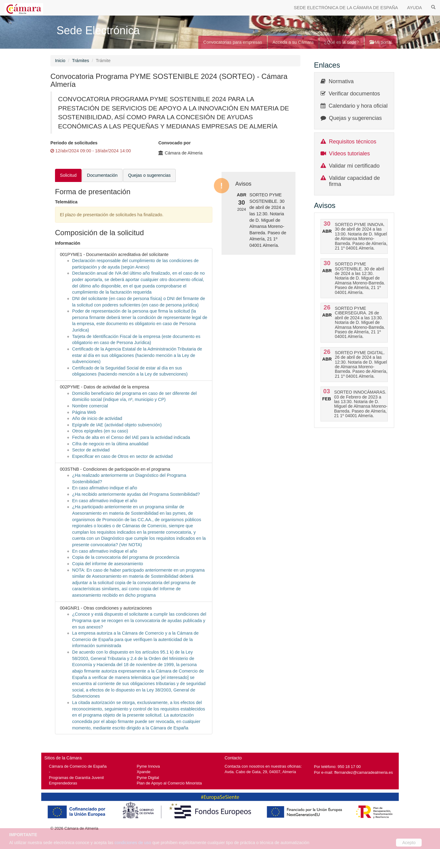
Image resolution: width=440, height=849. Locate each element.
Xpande (144, 771)
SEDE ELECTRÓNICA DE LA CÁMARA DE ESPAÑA (346, 7)
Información (67, 243)
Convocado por (174, 142)
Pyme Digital (148, 777)
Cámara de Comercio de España (78, 766)
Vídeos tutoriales (349, 153)
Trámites (80, 60)
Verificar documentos (354, 94)
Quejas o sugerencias (149, 175)
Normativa (341, 81)
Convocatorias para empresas (232, 42)
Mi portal (380, 42)
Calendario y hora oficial (358, 106)
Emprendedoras (63, 783)
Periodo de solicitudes (73, 142)
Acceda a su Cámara (293, 42)
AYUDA (414, 7)
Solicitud (68, 175)
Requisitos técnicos (352, 142)
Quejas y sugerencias (355, 118)
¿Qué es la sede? (341, 42)
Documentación (102, 175)
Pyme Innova (148, 766)
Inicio (60, 60)
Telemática (66, 201)
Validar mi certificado (354, 166)
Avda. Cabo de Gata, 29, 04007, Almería (260, 771)
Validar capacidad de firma (354, 181)
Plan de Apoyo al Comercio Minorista (169, 783)
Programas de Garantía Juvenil (76, 777)
